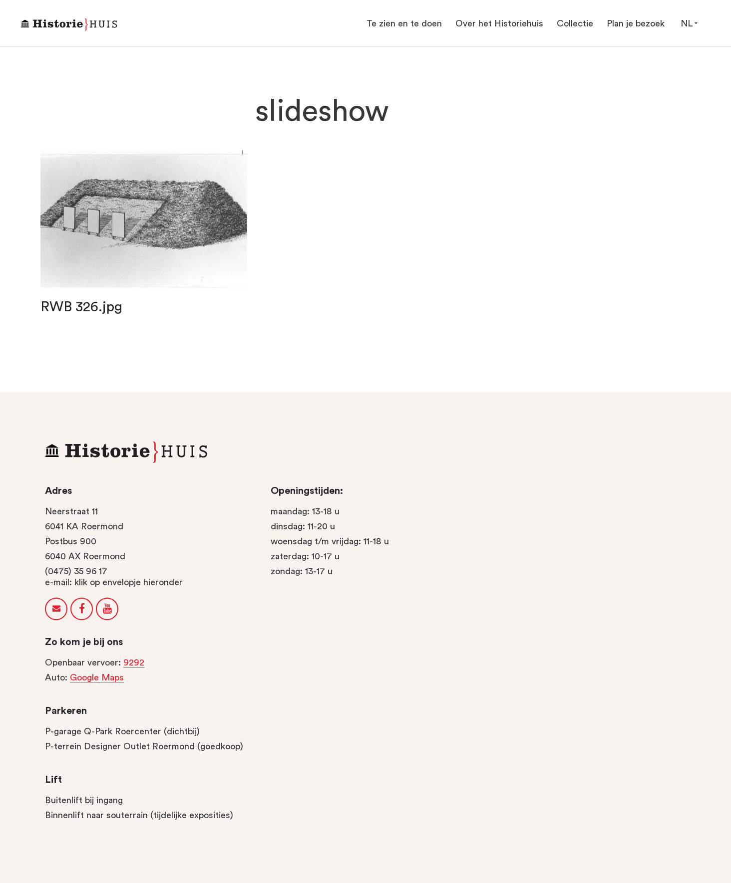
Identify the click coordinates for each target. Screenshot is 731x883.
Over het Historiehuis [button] (499, 23)
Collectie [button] (575, 23)
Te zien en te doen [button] (404, 23)
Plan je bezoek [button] (636, 23)
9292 (133, 662)
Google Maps (97, 677)
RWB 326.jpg (81, 307)
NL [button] (689, 23)
